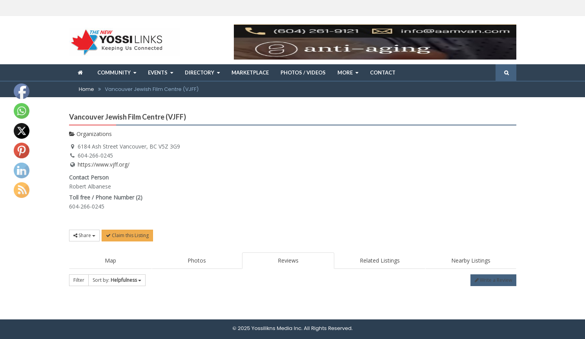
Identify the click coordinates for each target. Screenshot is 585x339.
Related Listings (380, 260)
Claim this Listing (127, 235)
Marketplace (250, 72)
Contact (382, 72)
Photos (197, 260)
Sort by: (117, 280)
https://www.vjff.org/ (103, 164)
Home (86, 89)
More (345, 72)
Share (84, 235)
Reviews (288, 260)
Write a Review (493, 280)
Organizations (90, 134)
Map (110, 260)
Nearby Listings (470, 260)
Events (158, 72)
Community (114, 72)
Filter (78, 280)
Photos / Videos (303, 72)
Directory (199, 72)
